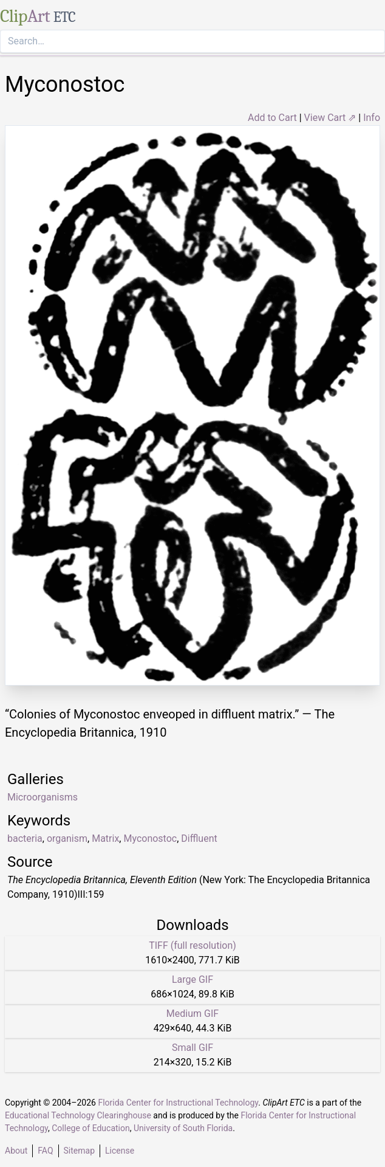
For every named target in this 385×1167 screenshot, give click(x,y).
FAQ (45, 1150)
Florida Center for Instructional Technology (178, 1102)
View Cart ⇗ (330, 117)
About (16, 1150)
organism (67, 838)
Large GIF (192, 979)
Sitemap (79, 1150)
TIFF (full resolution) (192, 945)
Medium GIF (192, 1013)
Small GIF (192, 1047)
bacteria (25, 838)
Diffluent (199, 838)
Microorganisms (42, 797)
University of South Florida (183, 1128)
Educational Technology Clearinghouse (78, 1115)
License (119, 1150)
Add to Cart (272, 117)
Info (371, 117)
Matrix (105, 838)
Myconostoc (150, 838)
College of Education (91, 1128)
